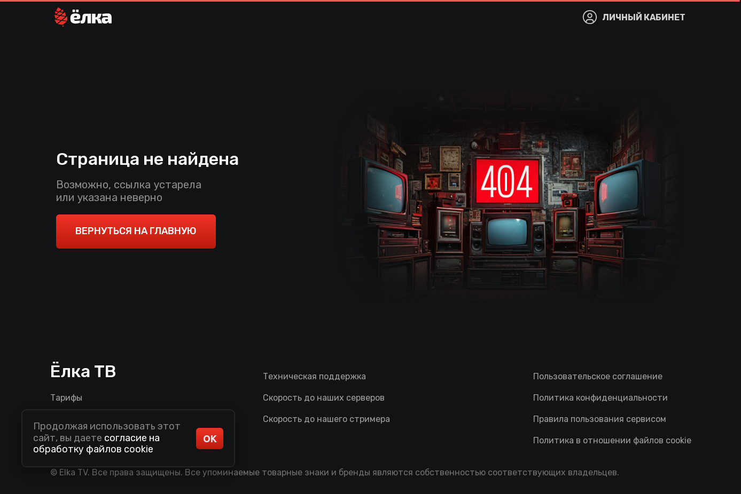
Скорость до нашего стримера (326, 419)
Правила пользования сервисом (599, 419)
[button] (83, 17)
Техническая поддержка (314, 376)
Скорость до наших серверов (324, 398)
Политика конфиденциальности (600, 398)
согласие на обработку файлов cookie (96, 444)
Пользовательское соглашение (597, 376)
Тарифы (66, 398)
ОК (210, 438)
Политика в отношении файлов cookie (612, 440)
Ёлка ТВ (83, 371)
